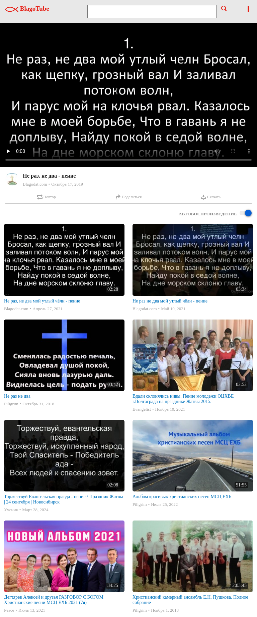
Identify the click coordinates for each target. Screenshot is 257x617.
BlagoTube (27, 8)
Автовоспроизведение (215, 213)
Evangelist (142, 409)
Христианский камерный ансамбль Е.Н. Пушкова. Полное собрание (190, 600)
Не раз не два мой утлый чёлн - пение (170, 300)
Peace (9, 610)
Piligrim (11, 403)
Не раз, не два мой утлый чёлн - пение (42, 300)
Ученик (11, 509)
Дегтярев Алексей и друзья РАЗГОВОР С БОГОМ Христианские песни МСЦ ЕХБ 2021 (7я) (53, 600)
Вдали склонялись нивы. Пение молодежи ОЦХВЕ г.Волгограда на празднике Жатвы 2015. (183, 399)
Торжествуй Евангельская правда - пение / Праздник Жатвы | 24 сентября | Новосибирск (63, 499)
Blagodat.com (35, 184)
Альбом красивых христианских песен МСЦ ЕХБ (182, 496)
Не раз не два (17, 396)
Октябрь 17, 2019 (67, 184)
